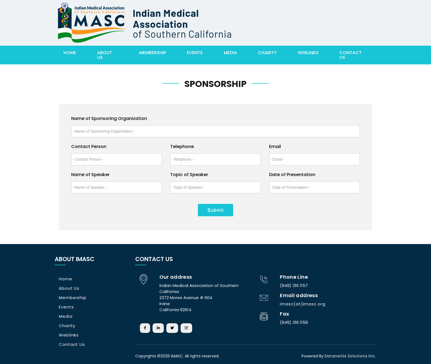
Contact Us (350, 55)
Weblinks (69, 335)
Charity (267, 53)
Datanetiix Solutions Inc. (351, 356)
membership (152, 53)
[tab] (89, 279)
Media (230, 53)
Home (69, 53)
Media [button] (66, 316)
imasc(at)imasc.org (302, 304)
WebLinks (308, 53)
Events (195, 53)
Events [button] (66, 307)
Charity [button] (67, 326)
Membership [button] (73, 297)
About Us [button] (69, 288)
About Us (104, 55)
